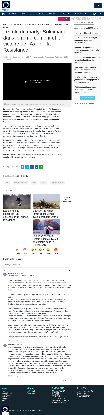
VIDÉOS (64, 14)
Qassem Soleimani (20, 182)
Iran (24, 24)
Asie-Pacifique (7, 395)
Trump (44, 182)
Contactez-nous (83, 397)
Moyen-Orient (35, 24)
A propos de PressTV (85, 391)
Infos (5, 24)
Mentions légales (83, 395)
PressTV (81, 388)
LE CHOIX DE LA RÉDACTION (43, 14)
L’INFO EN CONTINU (53, 24)
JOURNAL (56, 395)
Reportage (31, 393)
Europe (4, 399)
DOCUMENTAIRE (59, 399)
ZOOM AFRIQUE (58, 391)
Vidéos (30, 388)
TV (97, 5)
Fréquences (81, 393)
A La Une (15, 24)
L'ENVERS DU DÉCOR (61, 400)
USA (34, 182)
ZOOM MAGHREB (59, 402)
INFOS (12, 14)
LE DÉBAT (56, 397)
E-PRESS (55, 393)
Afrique (4, 397)
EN (95, 13)
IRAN (23, 14)
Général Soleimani (58, 182)
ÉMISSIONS (79, 14)
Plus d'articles (87, 98)
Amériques (6, 400)
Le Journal (31, 391)
